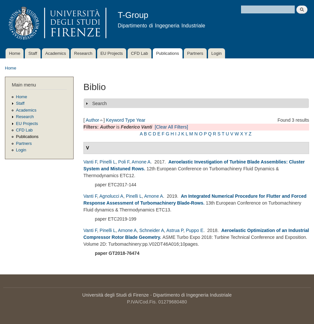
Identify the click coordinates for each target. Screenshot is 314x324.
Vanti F (90, 161)
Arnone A (141, 161)
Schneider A (151, 230)
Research (83, 53)
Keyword (115, 120)
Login (216, 53)
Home (14, 53)
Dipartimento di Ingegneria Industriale (192, 295)
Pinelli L (108, 161)
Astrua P (174, 230)
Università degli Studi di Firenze (115, 295)
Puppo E (194, 230)
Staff (32, 53)
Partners (195, 53)
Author (92, 120)
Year (140, 120)
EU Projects (111, 53)
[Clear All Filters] (171, 127)
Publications (167, 53)
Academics (55, 53)
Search (99, 103)
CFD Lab (139, 53)
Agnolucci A (111, 196)
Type (130, 120)
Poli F (123, 161)
